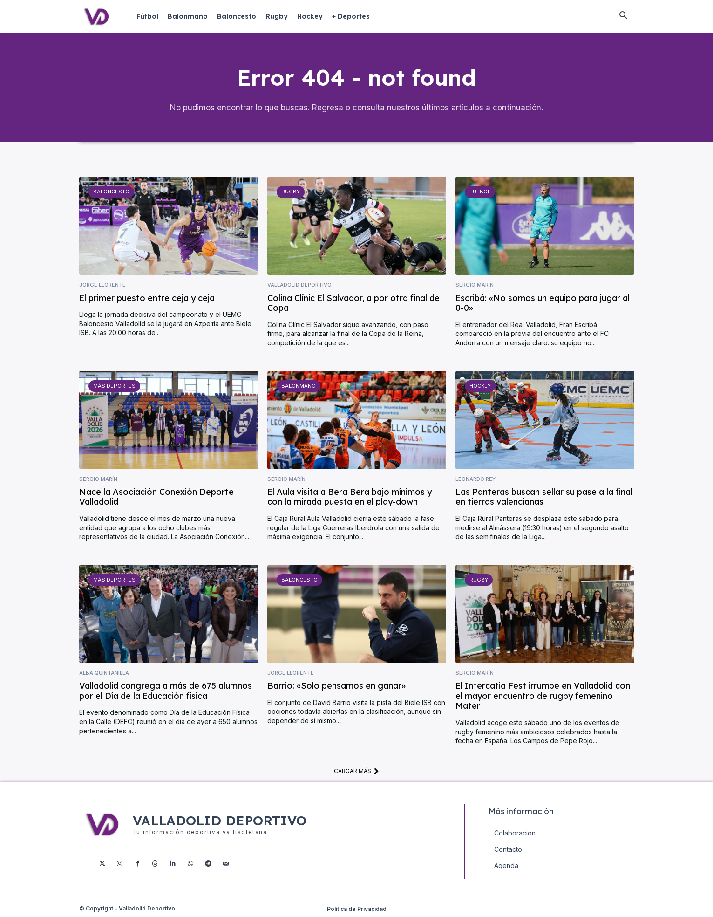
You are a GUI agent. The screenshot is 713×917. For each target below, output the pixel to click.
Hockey (480, 386)
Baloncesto (111, 193)
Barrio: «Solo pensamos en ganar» (336, 687)
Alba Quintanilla (104, 674)
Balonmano (298, 386)
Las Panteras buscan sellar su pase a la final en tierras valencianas (543, 498)
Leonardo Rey (475, 480)
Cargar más (356, 772)
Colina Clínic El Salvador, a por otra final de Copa (353, 304)
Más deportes (114, 386)
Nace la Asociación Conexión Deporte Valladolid (156, 498)
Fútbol (479, 193)
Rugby (290, 193)
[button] (623, 16)
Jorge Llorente (102, 286)
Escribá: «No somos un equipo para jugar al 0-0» (542, 304)
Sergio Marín (474, 286)
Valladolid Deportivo (299, 286)
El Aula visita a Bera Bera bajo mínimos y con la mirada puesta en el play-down (349, 498)
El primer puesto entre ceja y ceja (147, 299)
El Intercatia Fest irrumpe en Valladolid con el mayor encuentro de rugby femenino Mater (542, 697)
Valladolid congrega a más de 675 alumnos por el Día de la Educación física (165, 692)
